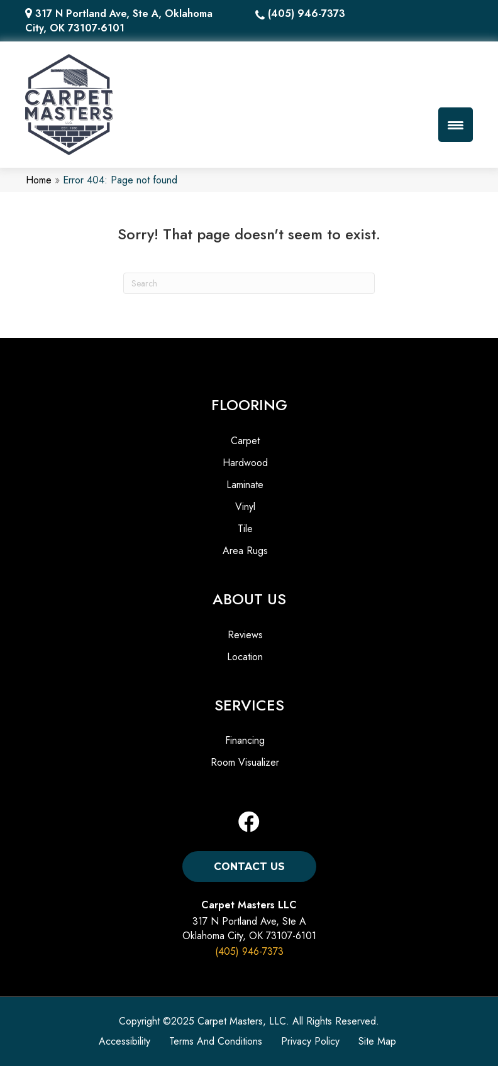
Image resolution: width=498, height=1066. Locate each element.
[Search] (249, 283)
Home (39, 180)
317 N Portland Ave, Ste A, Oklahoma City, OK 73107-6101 (119, 20)
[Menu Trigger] (455, 124)
